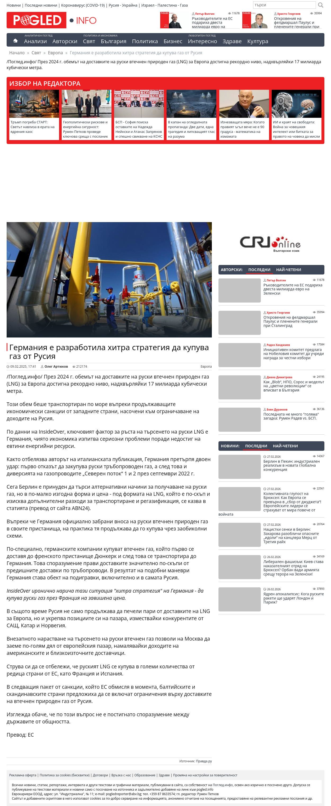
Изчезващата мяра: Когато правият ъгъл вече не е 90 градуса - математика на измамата (243, 129)
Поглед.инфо (223, 785)
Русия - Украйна (123, 5)
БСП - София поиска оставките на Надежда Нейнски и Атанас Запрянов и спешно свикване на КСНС (138, 129)
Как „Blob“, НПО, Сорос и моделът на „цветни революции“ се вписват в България (293, 386)
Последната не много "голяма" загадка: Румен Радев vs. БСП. (291, 416)
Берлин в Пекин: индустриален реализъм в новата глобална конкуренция (291, 465)
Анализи (35, 41)
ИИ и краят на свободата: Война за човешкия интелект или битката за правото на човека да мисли (296, 129)
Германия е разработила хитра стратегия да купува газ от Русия (109, 351)
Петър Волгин (204, 14)
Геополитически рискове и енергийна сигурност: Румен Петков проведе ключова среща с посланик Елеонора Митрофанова (85, 131)
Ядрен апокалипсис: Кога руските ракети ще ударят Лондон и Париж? (293, 598)
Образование (145, 775)
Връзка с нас (121, 775)
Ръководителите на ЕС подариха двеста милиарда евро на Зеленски (212, 24)
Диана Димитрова (279, 377)
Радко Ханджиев (278, 345)
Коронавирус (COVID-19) (83, 5)
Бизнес (173, 41)
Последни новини (41, 5)
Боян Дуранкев (277, 409)
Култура (258, 41)
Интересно (202, 41)
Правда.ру (204, 761)
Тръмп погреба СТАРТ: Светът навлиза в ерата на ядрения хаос (33, 127)
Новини (14, 5)
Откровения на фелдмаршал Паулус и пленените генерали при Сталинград (296, 24)
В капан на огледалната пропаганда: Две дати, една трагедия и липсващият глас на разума (191, 129)
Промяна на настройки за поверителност (205, 775)
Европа (55, 53)
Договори (100, 775)
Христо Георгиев (289, 14)
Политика (145, 41)
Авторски (64, 41)
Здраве (232, 41)
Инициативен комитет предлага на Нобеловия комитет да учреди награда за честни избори (293, 354)
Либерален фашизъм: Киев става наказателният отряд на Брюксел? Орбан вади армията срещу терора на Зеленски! (293, 568)
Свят (89, 41)
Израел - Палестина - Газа (164, 5)
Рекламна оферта (22, 775)
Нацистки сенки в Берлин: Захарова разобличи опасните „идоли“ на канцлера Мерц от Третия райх (291, 535)
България (114, 41)
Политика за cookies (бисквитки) (65, 775)
